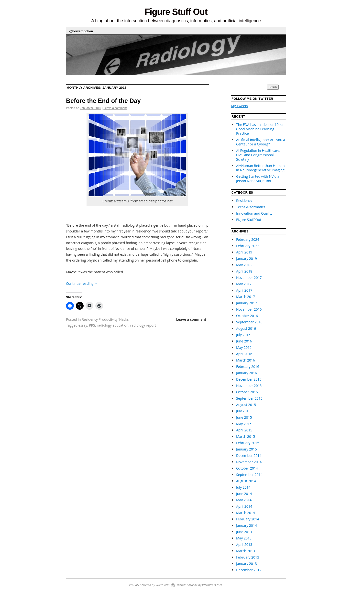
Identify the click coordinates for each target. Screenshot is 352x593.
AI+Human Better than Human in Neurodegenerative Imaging (260, 167)
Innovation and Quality (254, 213)
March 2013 (245, 551)
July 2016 (243, 334)
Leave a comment (115, 108)
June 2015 (244, 417)
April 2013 (244, 544)
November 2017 (249, 277)
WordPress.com (212, 585)
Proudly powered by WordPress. (149, 585)
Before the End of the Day (103, 100)
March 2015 (245, 436)
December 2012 (248, 570)
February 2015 (247, 442)
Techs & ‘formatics (250, 207)
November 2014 (249, 462)
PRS (92, 325)
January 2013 (246, 563)
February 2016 (247, 366)
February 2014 (247, 519)
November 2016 (249, 309)
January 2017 (246, 303)
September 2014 (249, 474)
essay (82, 325)
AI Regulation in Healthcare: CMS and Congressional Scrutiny (258, 155)
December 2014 (248, 455)
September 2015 (249, 398)
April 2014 (244, 506)
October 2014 (247, 468)
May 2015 (244, 423)
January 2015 (246, 449)
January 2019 (246, 258)
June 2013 (244, 531)
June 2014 (244, 493)
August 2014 (246, 481)
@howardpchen (81, 31)
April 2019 (244, 252)
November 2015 (249, 385)
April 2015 (244, 430)
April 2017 (244, 290)
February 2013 (247, 557)
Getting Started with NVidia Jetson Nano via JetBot (257, 178)
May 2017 (244, 284)
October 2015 (247, 392)
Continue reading (82, 283)
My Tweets (239, 105)
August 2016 (246, 328)
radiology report (143, 325)
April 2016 (244, 353)
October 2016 (247, 315)
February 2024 (247, 239)
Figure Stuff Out (176, 12)
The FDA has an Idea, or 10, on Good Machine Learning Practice (260, 129)
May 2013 (244, 538)
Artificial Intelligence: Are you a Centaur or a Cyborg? (260, 141)
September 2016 (249, 322)
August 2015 (246, 404)
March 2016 (245, 360)
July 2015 (243, 411)
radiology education (112, 325)
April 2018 (244, 271)
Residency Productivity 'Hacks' (105, 319)
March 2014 (245, 512)
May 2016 (244, 347)
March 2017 (245, 296)
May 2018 (244, 265)
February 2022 (247, 245)
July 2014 (243, 487)
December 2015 (248, 379)
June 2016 (244, 341)
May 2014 (244, 500)
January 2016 (246, 373)
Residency (244, 200)
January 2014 (246, 525)
